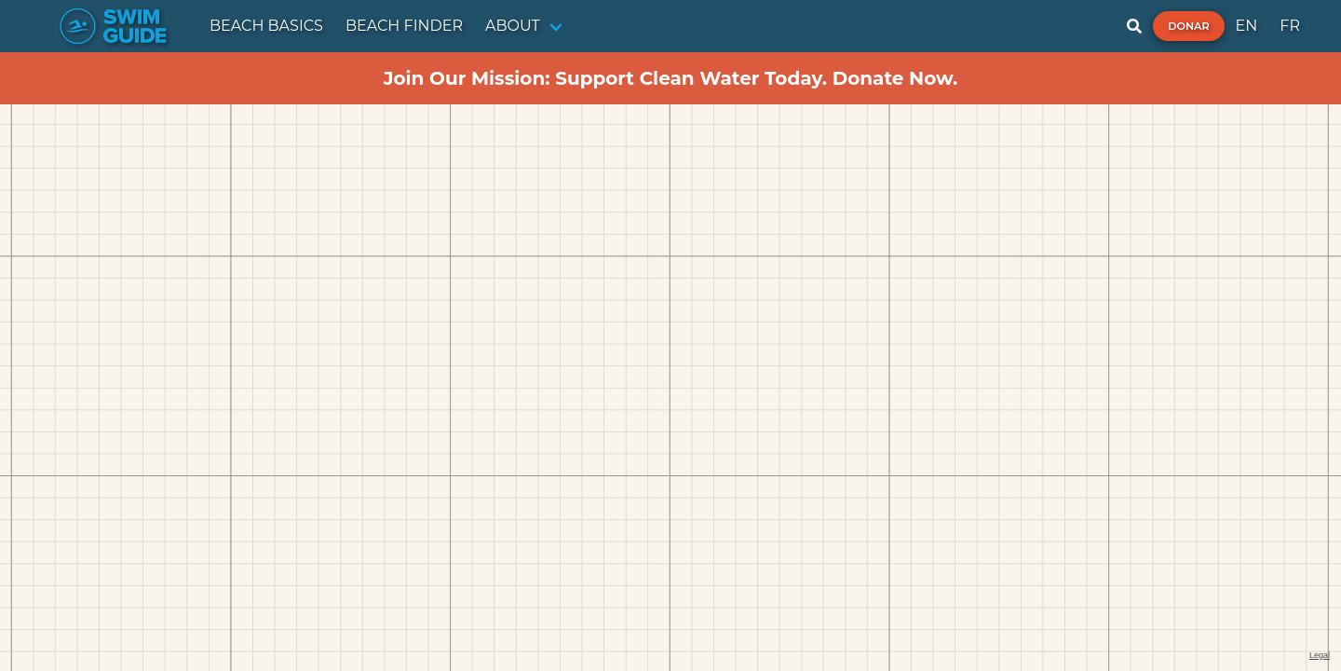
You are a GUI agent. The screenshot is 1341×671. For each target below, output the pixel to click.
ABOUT (512, 25)
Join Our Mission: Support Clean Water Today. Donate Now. (671, 78)
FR (1290, 25)
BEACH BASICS (266, 25)
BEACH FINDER (404, 25)
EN (1247, 25)
